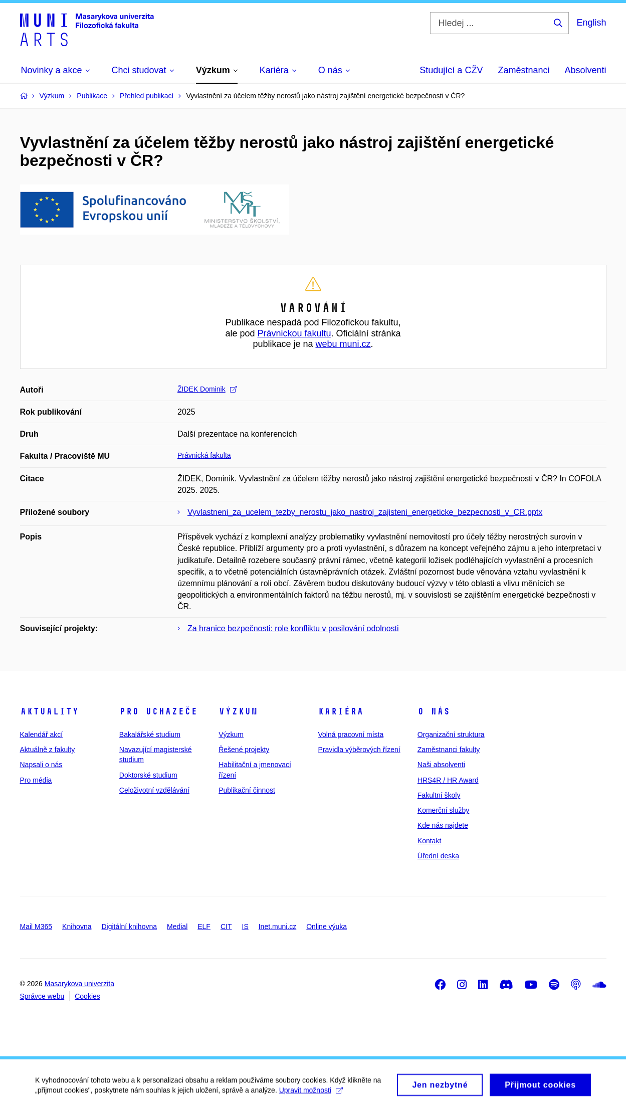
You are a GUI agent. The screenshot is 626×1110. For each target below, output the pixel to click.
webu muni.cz (343, 344)
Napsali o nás (41, 765)
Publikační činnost (247, 790)
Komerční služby (443, 810)
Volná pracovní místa (350, 734)
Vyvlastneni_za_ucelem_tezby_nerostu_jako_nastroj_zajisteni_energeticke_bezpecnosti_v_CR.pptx (364, 512)
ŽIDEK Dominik (207, 389)
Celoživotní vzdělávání (154, 790)
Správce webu (42, 996)
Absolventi (585, 70)
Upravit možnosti (311, 1095)
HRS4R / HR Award (448, 780)
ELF (204, 926)
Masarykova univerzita (79, 984)
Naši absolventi (441, 765)
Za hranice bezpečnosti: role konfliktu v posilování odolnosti (293, 628)
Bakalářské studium (149, 734)
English (591, 23)
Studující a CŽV (451, 70)
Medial (177, 926)
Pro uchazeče (158, 711)
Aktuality (49, 711)
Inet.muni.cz (277, 926)
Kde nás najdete (443, 825)
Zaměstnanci (523, 70)
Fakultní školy (439, 795)
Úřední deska (438, 856)
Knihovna (76, 926)
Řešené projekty (244, 750)
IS (245, 926)
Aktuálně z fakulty (47, 750)
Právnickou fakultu (294, 333)
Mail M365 (36, 926)
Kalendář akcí (41, 734)
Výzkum (238, 711)
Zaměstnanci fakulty (449, 750)
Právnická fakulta (204, 455)
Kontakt (429, 841)
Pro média (36, 780)
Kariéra (340, 711)
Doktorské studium (148, 775)
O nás (434, 711)
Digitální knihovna (129, 926)
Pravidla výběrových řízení (359, 750)
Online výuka (326, 926)
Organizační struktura (451, 734)
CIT (226, 926)
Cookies (87, 996)
